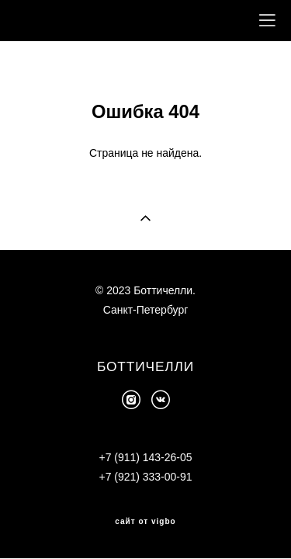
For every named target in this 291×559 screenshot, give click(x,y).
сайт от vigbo (145, 519)
